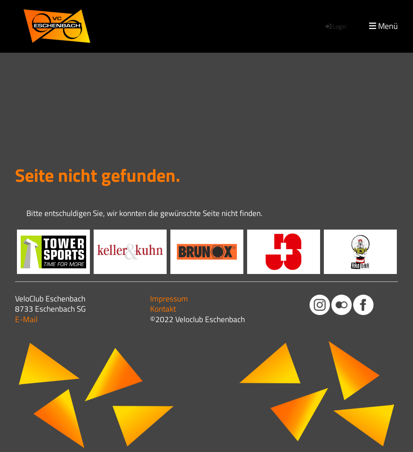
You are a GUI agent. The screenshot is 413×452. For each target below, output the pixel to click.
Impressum (169, 298)
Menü (383, 26)
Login (335, 26)
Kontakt (163, 309)
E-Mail (26, 319)
